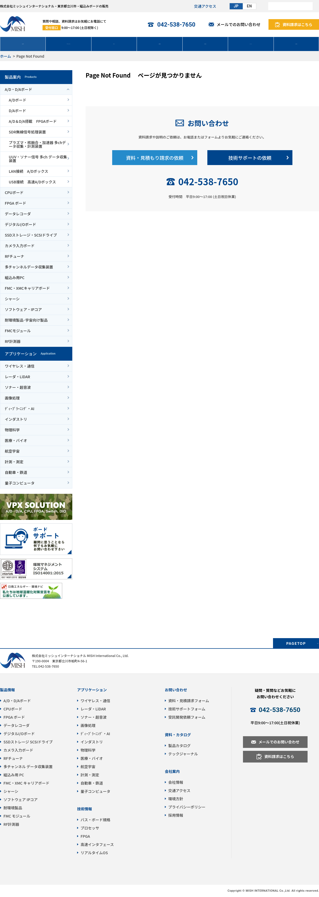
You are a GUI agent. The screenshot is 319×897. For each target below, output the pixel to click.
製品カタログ (179, 745)
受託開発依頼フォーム (186, 717)
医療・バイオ (16, 440)
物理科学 (12, 429)
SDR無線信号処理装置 (27, 131)
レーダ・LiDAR (17, 376)
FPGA (85, 836)
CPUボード (14, 192)
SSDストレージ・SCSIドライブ (31, 235)
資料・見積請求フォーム (188, 700)
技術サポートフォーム (186, 708)
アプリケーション (69, 44)
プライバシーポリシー (186, 807)
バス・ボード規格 (95, 819)
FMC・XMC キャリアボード (26, 783)
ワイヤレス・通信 (20, 366)
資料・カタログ (178, 734)
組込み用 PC (13, 774)
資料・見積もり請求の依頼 (154, 157)
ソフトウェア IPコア (20, 799)
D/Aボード (17, 110)
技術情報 (205, 44)
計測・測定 (14, 461)
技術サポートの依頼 (249, 157)
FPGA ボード (15, 203)
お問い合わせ (208, 123)
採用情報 (175, 815)
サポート (114, 44)
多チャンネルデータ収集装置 (29, 266)
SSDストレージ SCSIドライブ (28, 741)
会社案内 (172, 771)
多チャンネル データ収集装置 (28, 766)
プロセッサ (90, 828)
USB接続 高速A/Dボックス (32, 181)
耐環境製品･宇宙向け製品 (26, 320)
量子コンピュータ (20, 483)
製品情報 (7, 689)
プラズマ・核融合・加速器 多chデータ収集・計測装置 (37, 144)
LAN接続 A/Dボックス (28, 171)
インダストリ (16, 419)
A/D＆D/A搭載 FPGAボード (33, 121)
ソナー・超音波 (18, 387)
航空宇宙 (12, 451)
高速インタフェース (97, 844)
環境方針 (175, 798)
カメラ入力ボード (20, 245)
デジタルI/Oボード (20, 224)
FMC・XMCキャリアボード (27, 288)
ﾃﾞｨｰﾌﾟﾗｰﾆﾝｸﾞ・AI (19, 408)
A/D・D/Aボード (18, 89)
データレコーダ (18, 213)
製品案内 (23, 44)
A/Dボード (17, 100)
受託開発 (159, 44)
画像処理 (12, 398)
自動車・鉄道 (16, 472)
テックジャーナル (183, 753)
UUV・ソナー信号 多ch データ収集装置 (38, 158)
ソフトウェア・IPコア (23, 309)
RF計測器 (12, 341)
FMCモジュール (18, 330)
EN (249, 6)
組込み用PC (14, 277)
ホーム (5, 56)
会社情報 (296, 44)
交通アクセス (205, 6)
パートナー (251, 44)
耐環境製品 (12, 807)
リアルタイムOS (94, 852)
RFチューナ (14, 256)
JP (236, 6)
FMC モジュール (16, 816)
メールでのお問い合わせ (239, 24)
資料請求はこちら (297, 24)
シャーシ (12, 298)
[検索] (290, 6)
